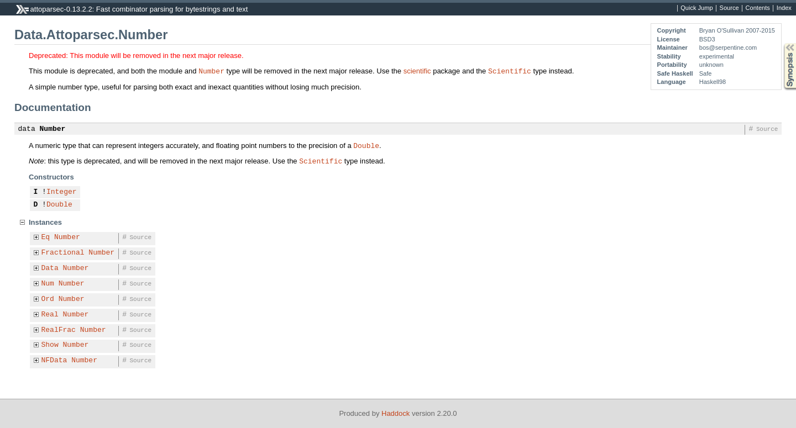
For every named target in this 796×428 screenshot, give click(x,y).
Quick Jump (696, 8)
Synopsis (781, 43)
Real (50, 315)
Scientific (509, 71)
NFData (54, 361)
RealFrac (58, 330)
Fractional (63, 253)
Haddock (395, 413)
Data (50, 268)
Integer (61, 192)
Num (47, 284)
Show (50, 345)
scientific (417, 71)
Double (366, 145)
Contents (758, 8)
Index (784, 8)
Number (211, 71)
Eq (45, 237)
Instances (45, 222)
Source (729, 8)
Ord (47, 299)
